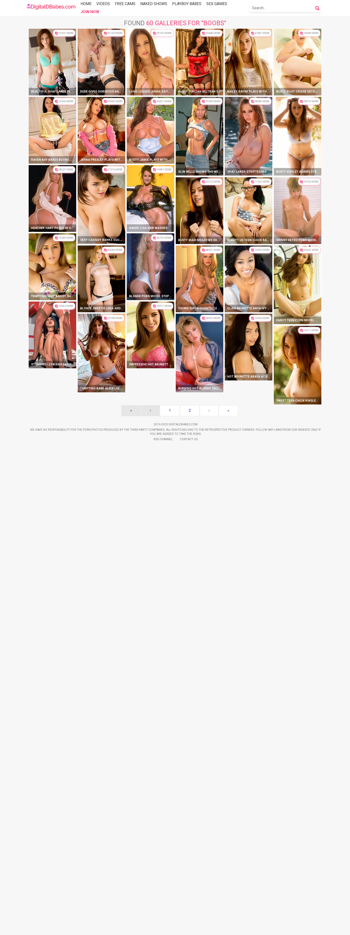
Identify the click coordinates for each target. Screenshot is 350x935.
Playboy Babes (186, 3)
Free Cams (125, 3)
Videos (103, 3)
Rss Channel (163, 928)
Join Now (90, 11)
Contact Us (189, 928)
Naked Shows (153, 3)
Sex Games (216, 3)
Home (86, 3)
